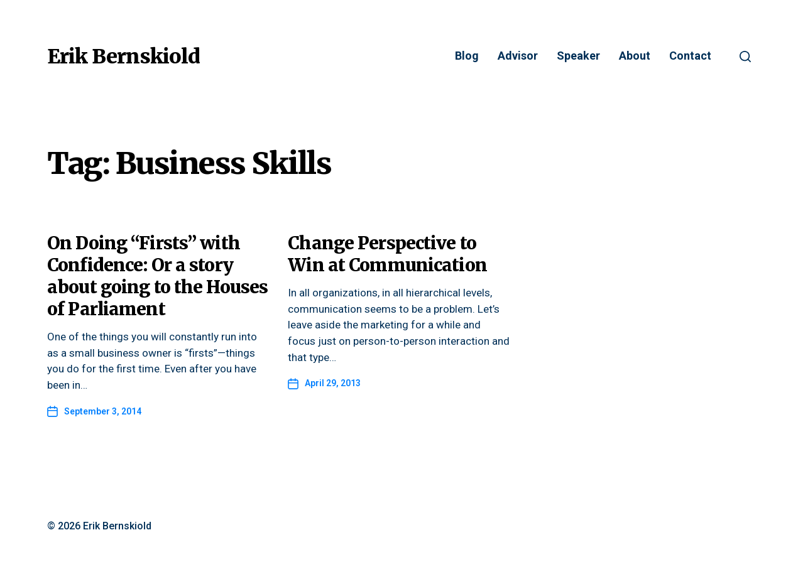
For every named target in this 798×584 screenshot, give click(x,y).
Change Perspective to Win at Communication (387, 254)
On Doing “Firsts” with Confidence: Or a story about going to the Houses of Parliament (157, 276)
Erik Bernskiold (123, 56)
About (634, 56)
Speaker (578, 56)
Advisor (518, 56)
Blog (467, 56)
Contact (690, 56)
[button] (745, 56)
